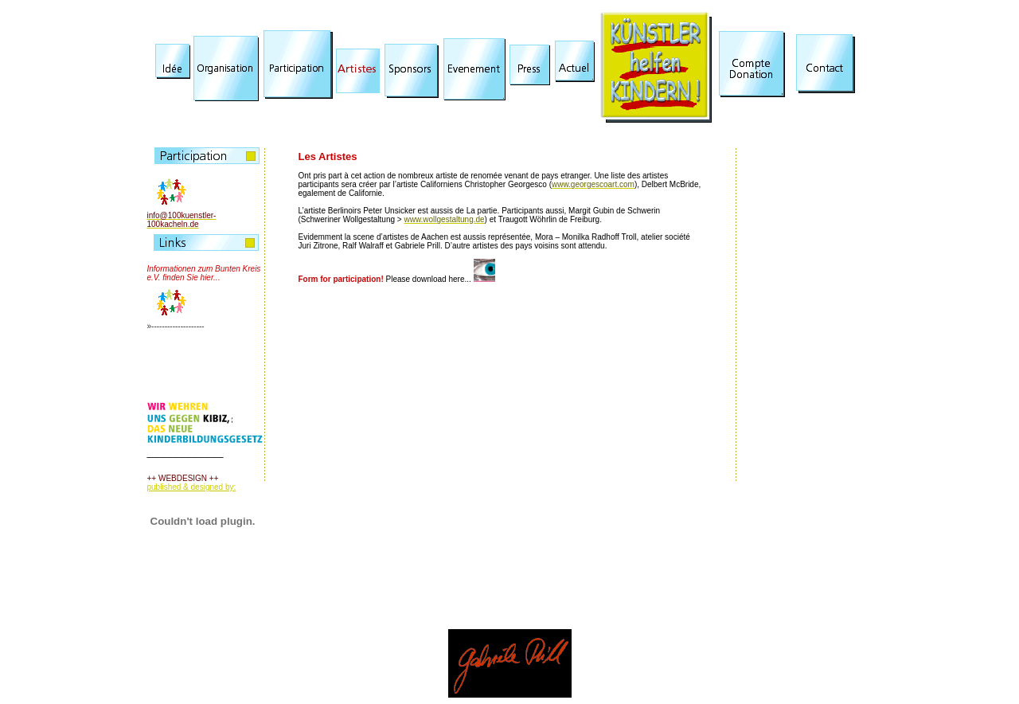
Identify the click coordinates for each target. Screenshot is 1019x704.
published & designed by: (191, 487)
